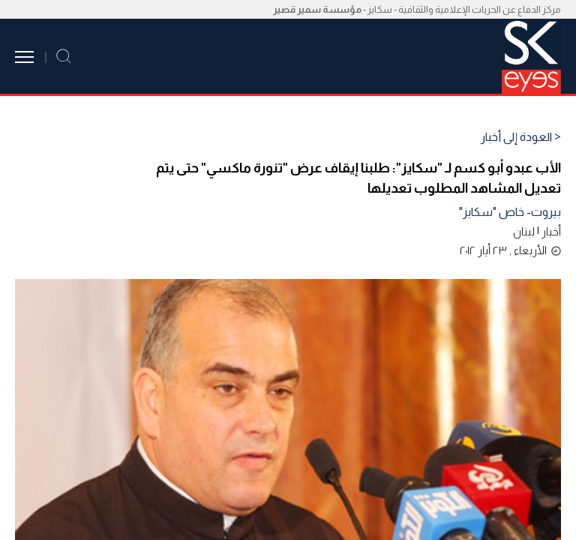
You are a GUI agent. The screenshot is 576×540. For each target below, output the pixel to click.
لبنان (524, 231)
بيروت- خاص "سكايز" (510, 212)
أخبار (551, 231)
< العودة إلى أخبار (521, 137)
